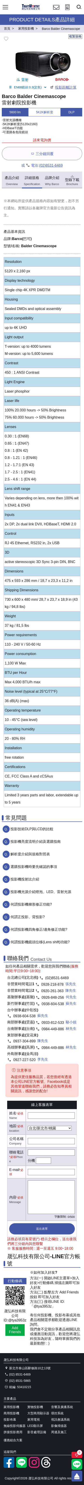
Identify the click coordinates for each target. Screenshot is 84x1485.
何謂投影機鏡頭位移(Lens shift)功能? (40, 942)
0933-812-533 (53, 1022)
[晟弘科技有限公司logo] (30, 9)
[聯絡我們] (56, 11)
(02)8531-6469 (51, 165)
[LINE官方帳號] (21, 1466)
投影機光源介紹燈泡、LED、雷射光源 (41, 892)
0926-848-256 (53, 997)
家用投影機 (11, 1407)
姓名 (12, 1113)
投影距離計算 (63, 87)
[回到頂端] (76, 1476)
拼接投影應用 (13, 1432)
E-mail (14, 1170)
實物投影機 (35, 1407)
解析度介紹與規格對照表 (30, 854)
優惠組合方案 (13, 1440)
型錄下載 (72, 180)
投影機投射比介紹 (25, 879)
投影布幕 (10, 1419)
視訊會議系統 (60, 1419)
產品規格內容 (39, 201)
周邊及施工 (59, 1432)
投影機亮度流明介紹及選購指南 (36, 841)
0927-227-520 (24, 1060)
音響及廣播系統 (62, 1407)
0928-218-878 (52, 984)
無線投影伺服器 (15, 1426)
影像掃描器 (59, 1426)
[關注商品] (76, 1455)
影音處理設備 (36, 1432)
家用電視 (33, 1419)
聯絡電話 (16, 1152)
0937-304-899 (24, 1041)
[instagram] (34, 1466)
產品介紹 (12, 181)
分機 (31, 1160)
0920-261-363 (52, 991)
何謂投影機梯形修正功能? (31, 904)
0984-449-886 (53, 1029)
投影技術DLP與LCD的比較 (32, 829)
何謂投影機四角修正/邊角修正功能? (39, 929)
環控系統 (57, 1413)
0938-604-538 (53, 1004)
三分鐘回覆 (42, 153)
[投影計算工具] (67, 11)
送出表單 (42, 1228)
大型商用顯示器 (38, 1413)
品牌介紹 (52, 181)
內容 (12, 1197)
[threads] (46, 1466)
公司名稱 (16, 1139)
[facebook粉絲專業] (9, 1466)
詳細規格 (32, 181)
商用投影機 (11, 1413)
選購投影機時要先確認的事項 (34, 867)
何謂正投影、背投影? (28, 917)
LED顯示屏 (35, 1426)
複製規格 (75, 36)
